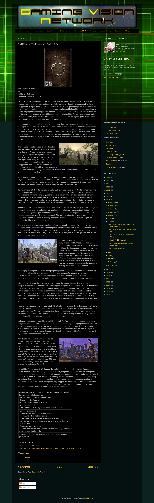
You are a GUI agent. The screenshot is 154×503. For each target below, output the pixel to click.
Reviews (29, 31)
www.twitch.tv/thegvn (111, 77)
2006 (108, 291)
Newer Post (24, 467)
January (111, 265)
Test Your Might (111, 161)
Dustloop (109, 164)
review (68, 448)
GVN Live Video (64, 31)
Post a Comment (27, 457)
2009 (108, 282)
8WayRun (109, 148)
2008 (108, 285)
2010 (108, 279)
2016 (108, 193)
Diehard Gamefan (112, 133)
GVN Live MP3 (80, 31)
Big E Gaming (111, 127)
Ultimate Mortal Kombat (114, 158)
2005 (108, 295)
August (111, 215)
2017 (108, 190)
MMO (52, 448)
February (111, 262)
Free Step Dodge (112, 155)
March (110, 259)
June (110, 222)
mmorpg (58, 448)
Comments (24, 487)
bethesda (27, 448)
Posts (22, 483)
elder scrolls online (38, 448)
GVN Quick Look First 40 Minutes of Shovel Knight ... (121, 225)
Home (20, 31)
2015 (108, 196)
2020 (108, 181)
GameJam (50, 31)
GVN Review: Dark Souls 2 (118, 248)
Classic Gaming (105, 31)
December (112, 202)
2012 (108, 272)
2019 (108, 184)
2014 (108, 200)
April (110, 255)
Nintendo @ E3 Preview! (117, 240)
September (112, 212)
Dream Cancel (111, 151)
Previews (39, 31)
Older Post (92, 467)
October (111, 209)
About (127, 31)
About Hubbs (120, 51)
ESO (48, 448)
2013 (108, 269)
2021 (108, 177)
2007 (108, 288)
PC (63, 448)
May (110, 252)
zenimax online (76, 448)
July (110, 218)
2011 (108, 275)
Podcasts (93, 31)
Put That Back (111, 167)
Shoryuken (110, 142)
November (112, 206)
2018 (108, 187)
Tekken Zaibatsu (112, 145)
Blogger (90, 498)
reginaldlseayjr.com (113, 130)
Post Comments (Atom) (36, 472)
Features (118, 31)
